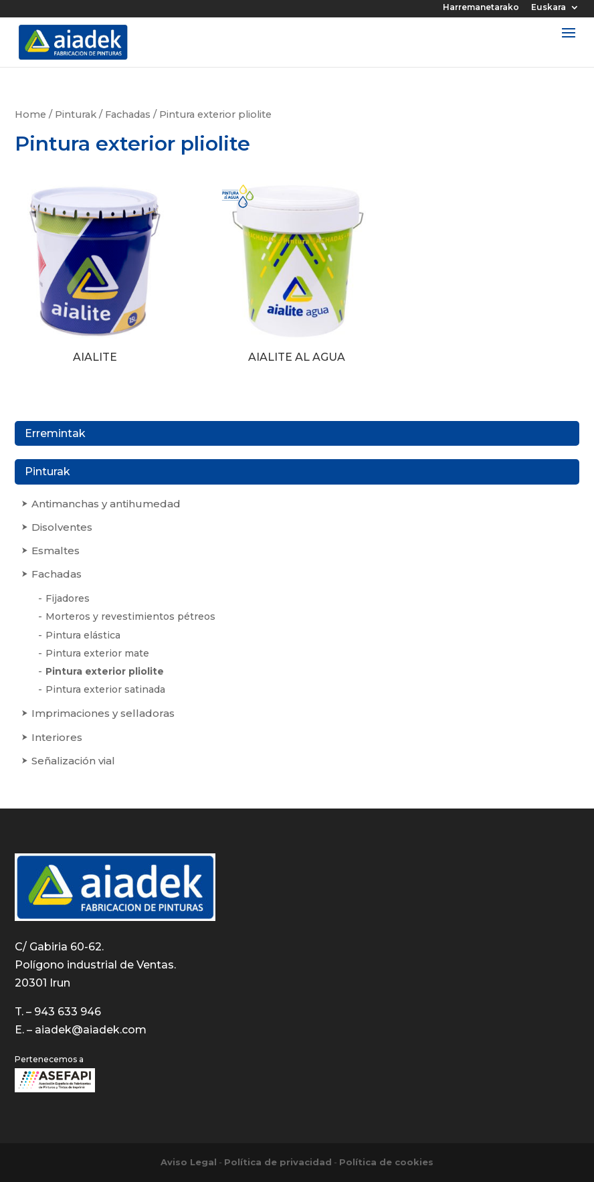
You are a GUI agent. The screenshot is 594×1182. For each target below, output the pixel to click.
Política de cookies (386, 1162)
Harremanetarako (481, 7)
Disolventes (61, 527)
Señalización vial (73, 760)
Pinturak (75, 114)
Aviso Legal (189, 1162)
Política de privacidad (278, 1162)
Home (30, 114)
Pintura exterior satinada (105, 689)
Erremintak (55, 433)
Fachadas (128, 114)
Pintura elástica (82, 635)
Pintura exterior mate (97, 653)
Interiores (56, 737)
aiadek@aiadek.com (90, 1029)
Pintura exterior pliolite (104, 671)
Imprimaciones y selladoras (103, 713)
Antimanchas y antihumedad (106, 503)
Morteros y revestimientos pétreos (130, 616)
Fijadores (67, 598)
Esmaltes (55, 550)
